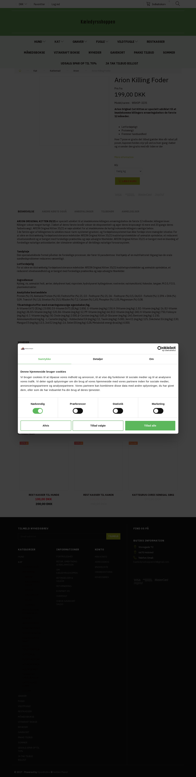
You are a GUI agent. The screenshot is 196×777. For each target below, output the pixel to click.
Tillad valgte (98, 425)
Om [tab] (151, 358)
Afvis (46, 425)
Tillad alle (150, 425)
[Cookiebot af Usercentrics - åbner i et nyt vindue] (160, 348)
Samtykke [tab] (44, 358)
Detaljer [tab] (98, 358)
